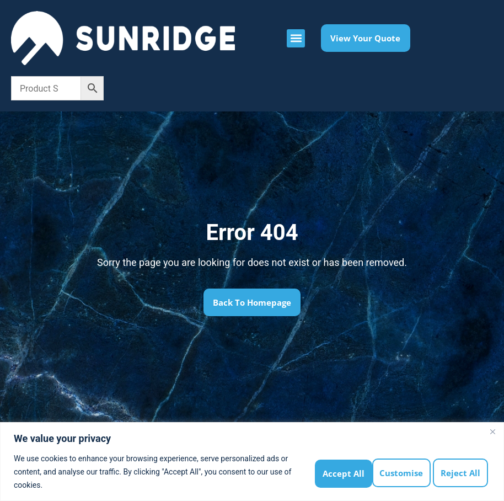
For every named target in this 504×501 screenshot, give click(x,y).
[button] (296, 38)
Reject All (402, 471)
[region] (252, 461)
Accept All (462, 471)
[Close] (492, 431)
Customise (341, 471)
